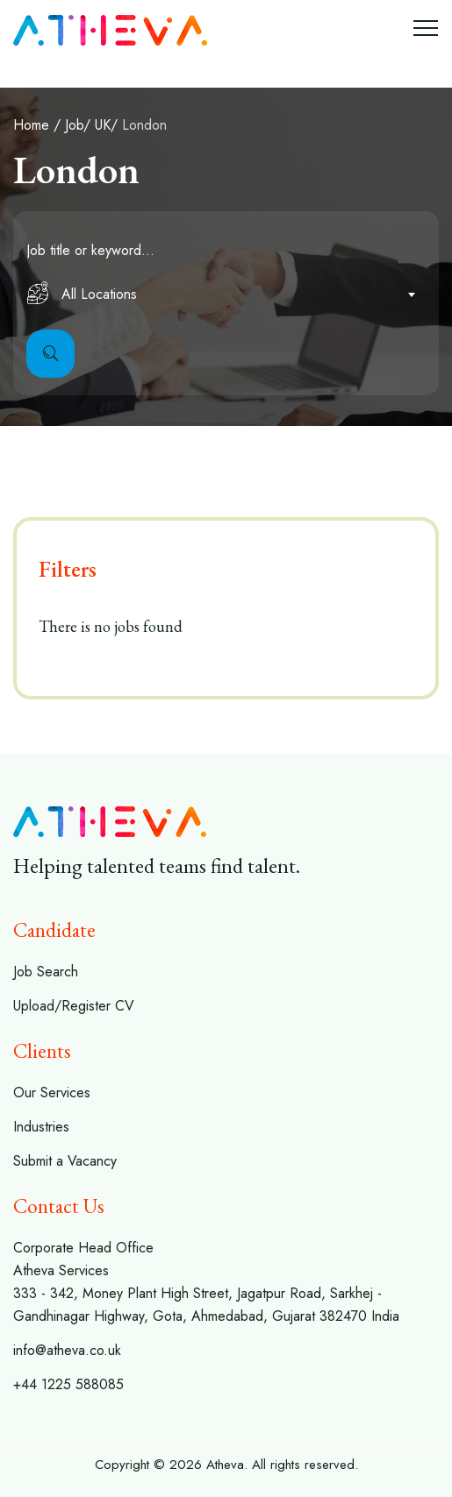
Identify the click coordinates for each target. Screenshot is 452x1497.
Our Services (51, 1092)
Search (50, 354)
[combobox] (226, 294)
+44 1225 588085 (68, 1384)
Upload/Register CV (73, 1006)
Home (31, 125)
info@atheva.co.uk (67, 1350)
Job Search (45, 971)
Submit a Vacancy (65, 1161)
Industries (41, 1127)
